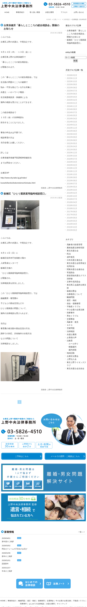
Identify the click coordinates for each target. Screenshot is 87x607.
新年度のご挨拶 (8, 541)
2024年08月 (72, 109)
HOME (6, 12)
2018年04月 (72, 202)
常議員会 (71, 272)
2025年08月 (72, 88)
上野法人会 (71, 359)
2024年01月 (72, 125)
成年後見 (71, 257)
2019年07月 (72, 184)
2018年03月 (72, 205)
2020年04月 (72, 162)
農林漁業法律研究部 (75, 248)
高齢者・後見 (72, 322)
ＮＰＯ (70, 325)
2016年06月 (72, 218)
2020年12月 (72, 153)
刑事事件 (71, 313)
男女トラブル (72, 316)
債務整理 (41, 594)
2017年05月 (72, 215)
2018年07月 (72, 199)
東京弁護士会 (72, 251)
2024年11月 (72, 106)
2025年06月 (72, 94)
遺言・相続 (71, 300)
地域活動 (71, 353)
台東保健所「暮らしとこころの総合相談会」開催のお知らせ (76, 34)
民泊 (69, 254)
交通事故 (71, 319)
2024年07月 (72, 112)
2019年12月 (72, 168)
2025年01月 (72, 103)
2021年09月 (72, 150)
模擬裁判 (72, 347)
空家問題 (71, 328)
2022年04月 (72, 146)
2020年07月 (72, 159)
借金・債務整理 (73, 303)
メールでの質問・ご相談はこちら (65, 456)
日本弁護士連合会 (74, 260)
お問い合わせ (79, 12)
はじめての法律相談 (36, 597)
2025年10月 (72, 81)
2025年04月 (72, 97)
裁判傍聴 (72, 350)
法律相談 (71, 331)
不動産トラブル (73, 306)
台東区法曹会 (72, 356)
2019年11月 (72, 171)
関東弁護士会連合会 (75, 269)
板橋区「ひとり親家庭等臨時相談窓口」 (25, 193)
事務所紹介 (20, 12)
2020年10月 (72, 156)
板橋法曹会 (71, 291)
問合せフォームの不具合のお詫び (14, 549)
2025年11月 (72, 78)
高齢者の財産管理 (74, 245)
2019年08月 (72, 181)
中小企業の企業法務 (75, 310)
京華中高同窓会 (73, 282)
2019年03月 (72, 190)
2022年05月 (72, 143)
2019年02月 (72, 193)
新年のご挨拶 (7, 556)
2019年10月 (72, 174)
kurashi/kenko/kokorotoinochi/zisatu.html (18, 183)
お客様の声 (71, 337)
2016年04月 (72, 224)
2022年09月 (72, 137)
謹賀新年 (5, 564)
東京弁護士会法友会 (75, 368)
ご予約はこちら (22, 456)
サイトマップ (62, 597)
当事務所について (74, 294)
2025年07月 (72, 91)
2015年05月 (72, 230)
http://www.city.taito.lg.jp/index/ (14, 178)
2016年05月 (72, 221)
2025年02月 (72, 100)
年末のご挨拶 (7, 571)
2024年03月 (72, 122)
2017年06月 (72, 212)
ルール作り (73, 344)
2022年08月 (72, 140)
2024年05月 (72, 115)
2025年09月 (72, 84)
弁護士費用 (49, 12)
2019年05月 (72, 187)
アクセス (64, 12)
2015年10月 (72, 227)
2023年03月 (72, 134)
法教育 (70, 341)
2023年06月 (72, 131)
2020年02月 (72, 165)
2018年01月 (72, 208)
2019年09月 (72, 177)
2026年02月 (72, 75)
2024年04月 (72, 119)
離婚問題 (71, 297)
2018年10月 (72, 196)
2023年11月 (72, 128)
